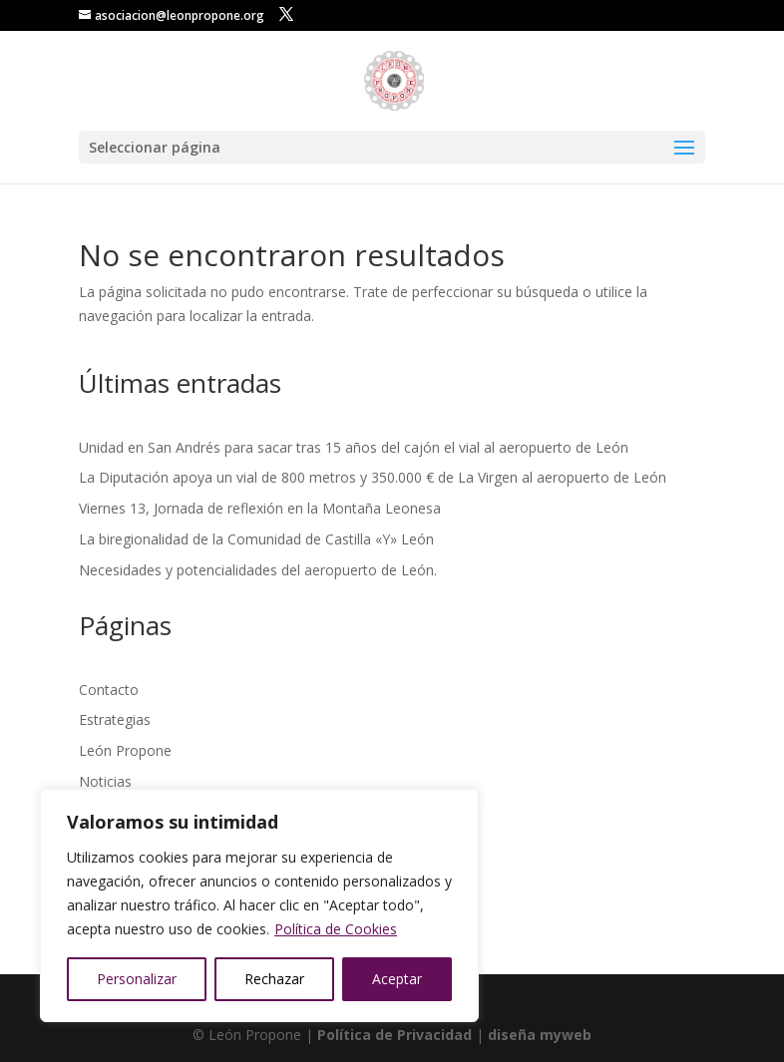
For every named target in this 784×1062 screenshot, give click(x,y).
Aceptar (397, 978)
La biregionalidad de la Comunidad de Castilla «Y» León (256, 539)
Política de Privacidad (394, 1034)
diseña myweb (539, 1034)
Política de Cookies (335, 928)
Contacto (109, 689)
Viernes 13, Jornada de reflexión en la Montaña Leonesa (260, 508)
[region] (259, 905)
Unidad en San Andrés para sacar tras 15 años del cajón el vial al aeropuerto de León (353, 447)
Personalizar (137, 978)
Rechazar (274, 978)
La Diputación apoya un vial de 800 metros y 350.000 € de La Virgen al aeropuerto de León (372, 477)
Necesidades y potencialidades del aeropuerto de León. (258, 569)
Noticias (105, 781)
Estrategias (115, 719)
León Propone (125, 750)
